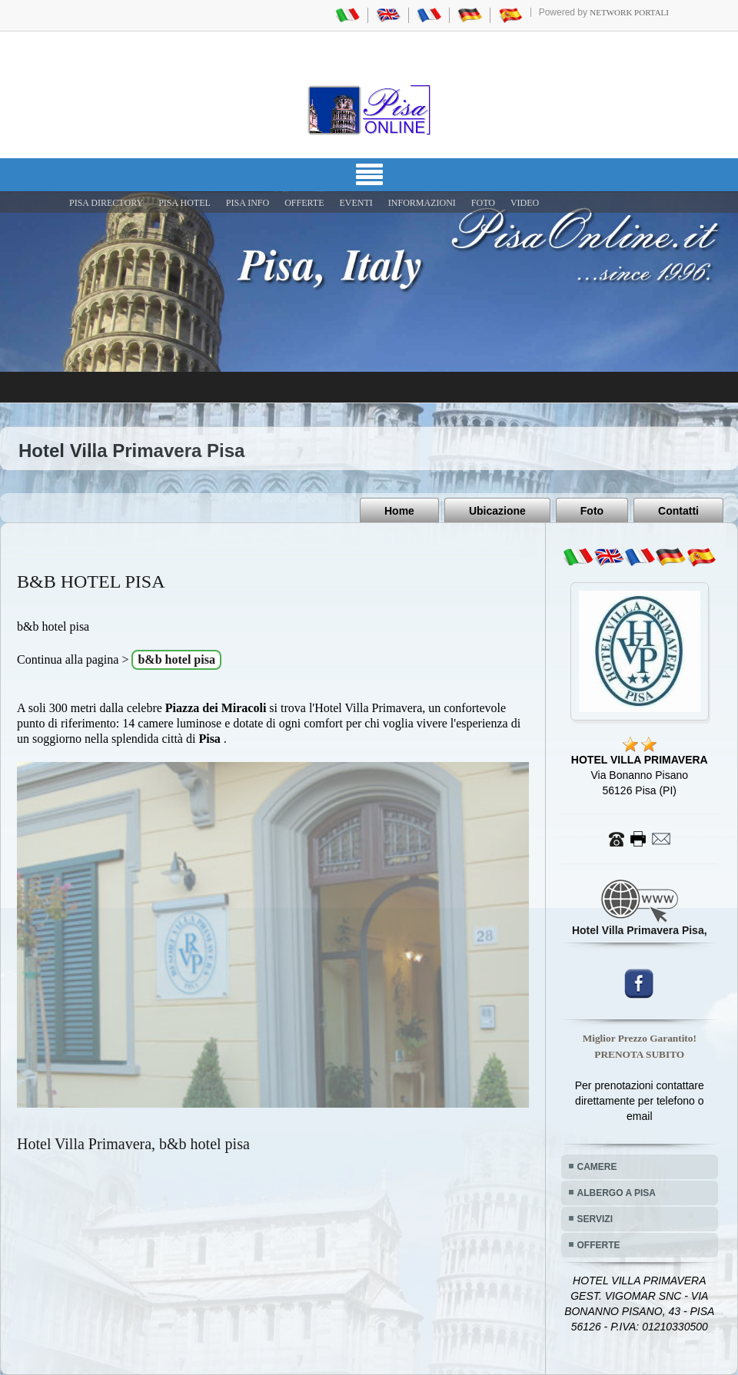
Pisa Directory (106, 202)
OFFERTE (304, 202)
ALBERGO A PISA (616, 1193)
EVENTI (355, 202)
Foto (591, 511)
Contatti (678, 511)
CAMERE (597, 1166)
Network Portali (629, 12)
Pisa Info (247, 202)
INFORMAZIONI (422, 202)
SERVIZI (595, 1219)
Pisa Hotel (184, 202)
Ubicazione (497, 511)
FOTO (483, 202)
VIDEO (524, 202)
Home (399, 511)
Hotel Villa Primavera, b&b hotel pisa (133, 1143)
